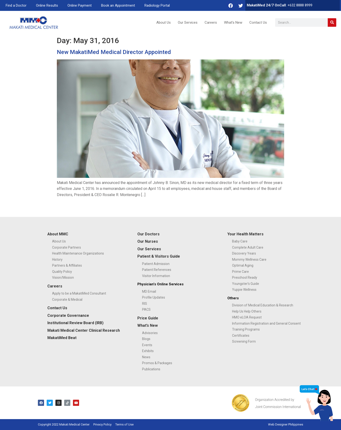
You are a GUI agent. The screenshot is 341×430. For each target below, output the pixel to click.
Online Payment (79, 5)
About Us (163, 22)
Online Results (47, 5)
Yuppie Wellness (244, 289)
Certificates (240, 335)
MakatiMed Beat (61, 338)
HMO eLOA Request (247, 317)
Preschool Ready (244, 277)
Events (147, 345)
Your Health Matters (245, 234)
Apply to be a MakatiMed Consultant (79, 293)
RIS (144, 303)
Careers (211, 22)
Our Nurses (147, 241)
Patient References (156, 270)
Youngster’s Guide (245, 284)
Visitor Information (156, 276)
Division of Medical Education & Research (262, 305)
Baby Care (239, 241)
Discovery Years (244, 253)
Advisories (150, 333)
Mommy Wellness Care (249, 259)
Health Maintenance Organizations (78, 253)
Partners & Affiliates (67, 265)
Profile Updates (153, 297)
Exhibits (148, 351)
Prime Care (240, 271)
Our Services (187, 22)
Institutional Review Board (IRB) (75, 323)
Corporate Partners (66, 247)
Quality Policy (62, 271)
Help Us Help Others (246, 311)
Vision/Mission (63, 277)
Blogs (146, 339)
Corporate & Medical (67, 299)
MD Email (149, 291)
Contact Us (258, 22)
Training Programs (246, 329)
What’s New (233, 22)
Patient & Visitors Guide (158, 256)
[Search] (332, 22)
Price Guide (147, 318)
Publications (151, 369)
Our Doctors (148, 234)
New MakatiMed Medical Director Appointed (114, 52)
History (57, 259)
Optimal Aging (242, 265)
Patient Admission (156, 264)
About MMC (57, 234)
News (146, 357)
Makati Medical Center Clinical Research (83, 330)
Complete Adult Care (247, 247)
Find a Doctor (16, 5)
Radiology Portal (157, 5)
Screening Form (244, 341)
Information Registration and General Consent (266, 323)
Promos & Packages (157, 363)
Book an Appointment (118, 5)
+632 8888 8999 (299, 5)
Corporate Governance (68, 315)
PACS (146, 309)
